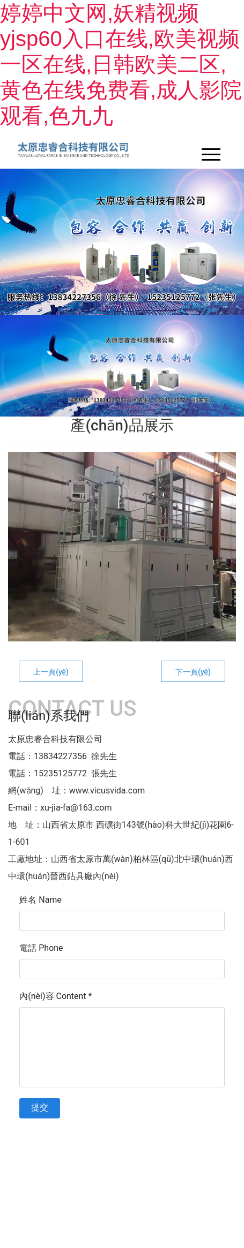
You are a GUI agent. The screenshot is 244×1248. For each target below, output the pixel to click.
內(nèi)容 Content (55, 996)
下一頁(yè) (193, 672)
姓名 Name (40, 900)
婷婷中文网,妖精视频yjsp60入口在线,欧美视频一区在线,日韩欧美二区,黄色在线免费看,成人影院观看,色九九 (121, 64)
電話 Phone (41, 948)
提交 (39, 1107)
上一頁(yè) (51, 672)
